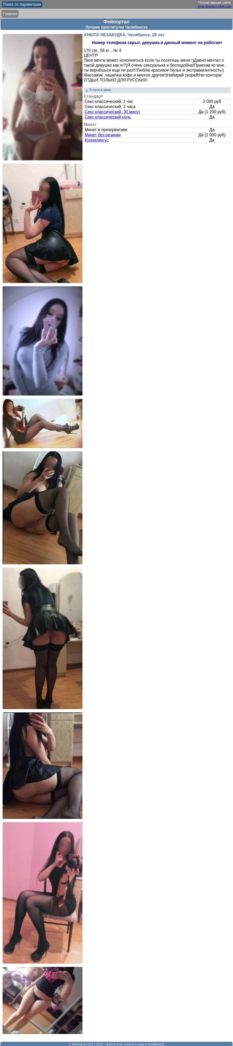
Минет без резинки (103, 135)
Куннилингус (97, 140)
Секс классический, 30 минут (112, 111)
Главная (10, 14)
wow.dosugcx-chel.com (215, 6)
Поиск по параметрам (22, 4)
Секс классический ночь (108, 117)
